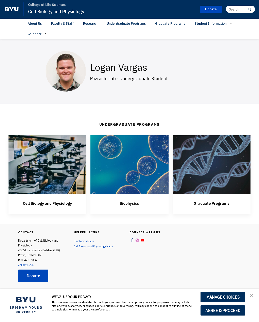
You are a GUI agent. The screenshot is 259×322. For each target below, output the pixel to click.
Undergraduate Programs (126, 23)
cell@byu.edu (26, 265)
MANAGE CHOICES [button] (223, 297)
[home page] (12, 9)
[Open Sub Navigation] (231, 23)
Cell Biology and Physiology (59, 11)
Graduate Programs (170, 23)
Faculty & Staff (62, 23)
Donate (33, 275)
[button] (252, 296)
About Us (35, 23)
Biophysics (129, 203)
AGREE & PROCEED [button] (222, 310)
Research (90, 23)
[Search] (240, 9)
